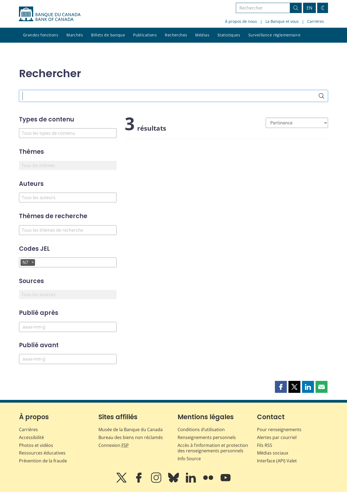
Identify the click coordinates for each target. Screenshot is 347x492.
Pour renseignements (279, 430)
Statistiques (228, 34)
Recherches (176, 34)
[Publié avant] (68, 359)
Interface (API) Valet (277, 461)
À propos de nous (241, 21)
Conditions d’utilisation (201, 430)
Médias (202, 34)
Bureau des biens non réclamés (130, 437)
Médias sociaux (272, 453)
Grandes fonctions (40, 34)
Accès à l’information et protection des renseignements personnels (213, 448)
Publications (145, 34)
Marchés (74, 34)
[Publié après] (68, 327)
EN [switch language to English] (309, 8)
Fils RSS (264, 445)
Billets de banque (108, 34)
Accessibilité (31, 437)
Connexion (113, 445)
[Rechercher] (321, 96)
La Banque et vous (282, 21)
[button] (281, 387)
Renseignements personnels (207, 437)
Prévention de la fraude (43, 461)
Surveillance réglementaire (274, 34)
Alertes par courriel (277, 437)
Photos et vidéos (36, 445)
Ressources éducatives (42, 453)
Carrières (315, 21)
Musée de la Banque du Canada (130, 430)
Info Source (189, 459)
